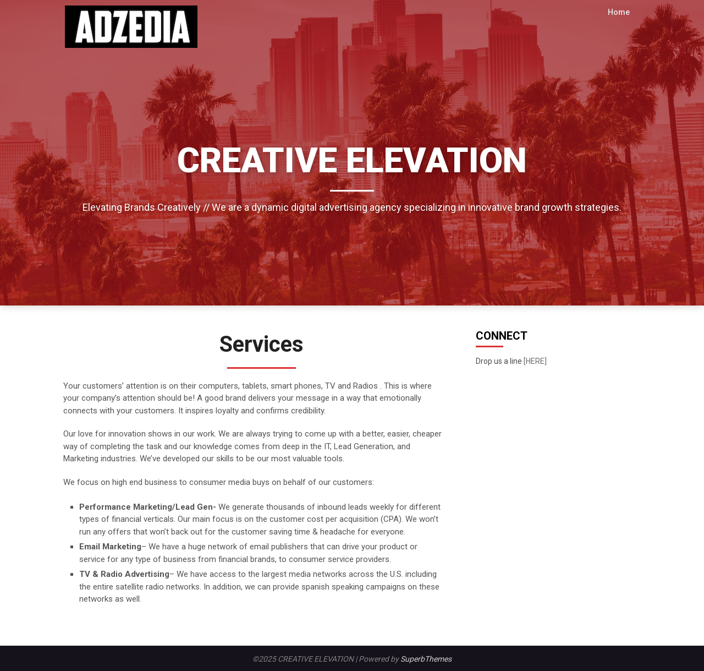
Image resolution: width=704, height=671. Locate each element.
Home (619, 12)
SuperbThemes (426, 658)
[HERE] (535, 361)
